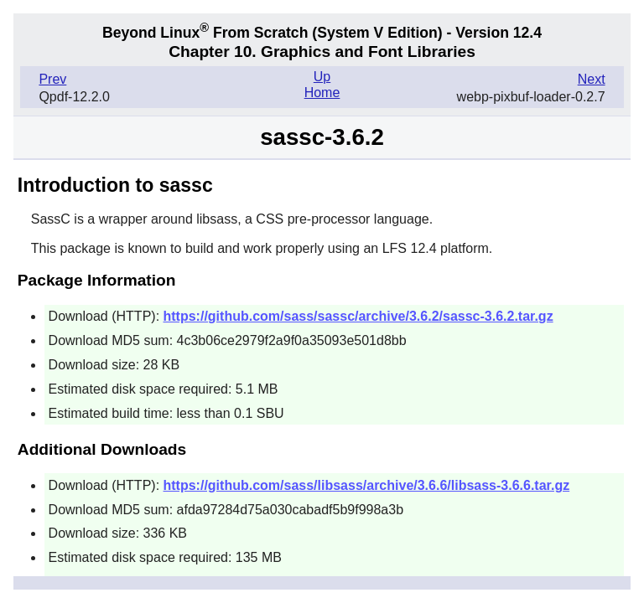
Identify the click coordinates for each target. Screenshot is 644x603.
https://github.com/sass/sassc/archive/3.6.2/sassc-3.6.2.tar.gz (358, 316)
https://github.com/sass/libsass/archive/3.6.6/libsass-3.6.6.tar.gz (367, 485)
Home (322, 92)
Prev (52, 79)
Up (322, 77)
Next (591, 79)
